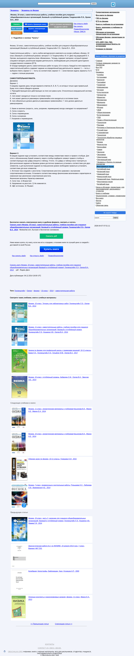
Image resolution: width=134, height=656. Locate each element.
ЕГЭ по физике (102, 21)
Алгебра (100, 75)
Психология (101, 122)
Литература (101, 95)
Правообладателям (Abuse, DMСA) (81, 30)
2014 (51, 291)
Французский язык (104, 177)
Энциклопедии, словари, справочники (110, 196)
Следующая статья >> (63, 624)
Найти (98, 203)
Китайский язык (103, 184)
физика (36, 291)
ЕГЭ (97, 70)
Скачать (17, 24)
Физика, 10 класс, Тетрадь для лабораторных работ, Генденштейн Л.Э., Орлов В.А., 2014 (59, 305)
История (100, 90)
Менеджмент (102, 105)
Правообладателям (55, 256)
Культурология (102, 92)
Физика (100, 142)
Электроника (102, 157)
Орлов (29, 291)
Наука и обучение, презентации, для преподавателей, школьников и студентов (110, 189)
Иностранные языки (105, 182)
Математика (102, 100)
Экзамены (100, 72)
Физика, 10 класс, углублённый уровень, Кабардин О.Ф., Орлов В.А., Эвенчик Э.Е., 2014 (58, 378)
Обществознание (104, 112)
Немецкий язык (103, 174)
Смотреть (17, 33)
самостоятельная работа (65, 291)
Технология (101, 135)
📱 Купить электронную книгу (35, 30)
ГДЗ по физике (102, 18)
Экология (100, 152)
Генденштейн (20, 291)
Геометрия (101, 85)
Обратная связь (102, 205)
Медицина (101, 102)
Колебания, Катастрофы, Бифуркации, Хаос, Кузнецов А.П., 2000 (53, 571)
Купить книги (51, 249)
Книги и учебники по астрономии (109, 24)
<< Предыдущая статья (40, 624)
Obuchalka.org (15, 652)
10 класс (44, 291)
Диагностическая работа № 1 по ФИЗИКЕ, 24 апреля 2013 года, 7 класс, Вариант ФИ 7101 (56, 547)
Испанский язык (103, 171)
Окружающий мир (104, 160)
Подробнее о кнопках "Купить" (26, 38)
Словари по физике (104, 49)
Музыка (100, 107)
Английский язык (103, 169)
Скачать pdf (51, 236)
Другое (98, 201)
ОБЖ (99, 110)
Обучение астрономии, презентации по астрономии (107, 33)
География (101, 82)
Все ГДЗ (99, 67)
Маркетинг (101, 97)
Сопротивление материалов (107, 12)
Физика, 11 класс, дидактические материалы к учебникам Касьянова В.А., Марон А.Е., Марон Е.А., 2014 (59, 410)
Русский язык (102, 130)
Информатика (102, 87)
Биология (100, 80)
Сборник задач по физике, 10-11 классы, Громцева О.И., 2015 (52, 459)
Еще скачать (17, 28)
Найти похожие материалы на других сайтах (61, 25)
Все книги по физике (104, 15)
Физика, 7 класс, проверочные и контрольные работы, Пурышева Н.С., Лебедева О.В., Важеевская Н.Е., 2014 (59, 486)
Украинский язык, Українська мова (110, 179)
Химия (99, 149)
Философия (101, 147)
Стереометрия (102, 133)
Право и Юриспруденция (107, 120)
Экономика (101, 155)
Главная (99, 61)
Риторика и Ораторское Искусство (110, 127)
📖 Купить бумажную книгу (35, 24)
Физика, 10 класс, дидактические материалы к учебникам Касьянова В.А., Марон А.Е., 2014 (59, 435)
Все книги (99, 198)
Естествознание (103, 115)
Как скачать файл (19, 256)
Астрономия (102, 77)
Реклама (100, 125)
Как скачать (78, 26)
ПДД (99, 117)
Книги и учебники (102, 193)
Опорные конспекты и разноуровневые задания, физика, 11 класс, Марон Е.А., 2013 (59, 598)
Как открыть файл (81, 24)
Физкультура (102, 144)
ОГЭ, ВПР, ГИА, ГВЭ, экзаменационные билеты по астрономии (108, 44)
